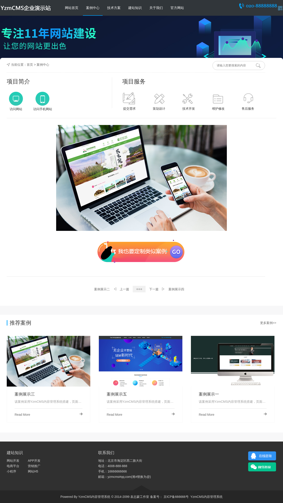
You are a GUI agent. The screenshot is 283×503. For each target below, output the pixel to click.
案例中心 (92, 8)
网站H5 (33, 471)
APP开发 (34, 460)
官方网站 (177, 8)
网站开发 (13, 460)
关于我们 (156, 8)
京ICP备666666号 (176, 497)
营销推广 (34, 466)
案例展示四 (176, 289)
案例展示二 (102, 289)
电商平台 (13, 466)
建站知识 (135, 8)
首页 (30, 64)
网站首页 (71, 8)
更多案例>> (268, 323)
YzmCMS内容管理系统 (206, 497)
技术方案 (114, 8)
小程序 (11, 471)
